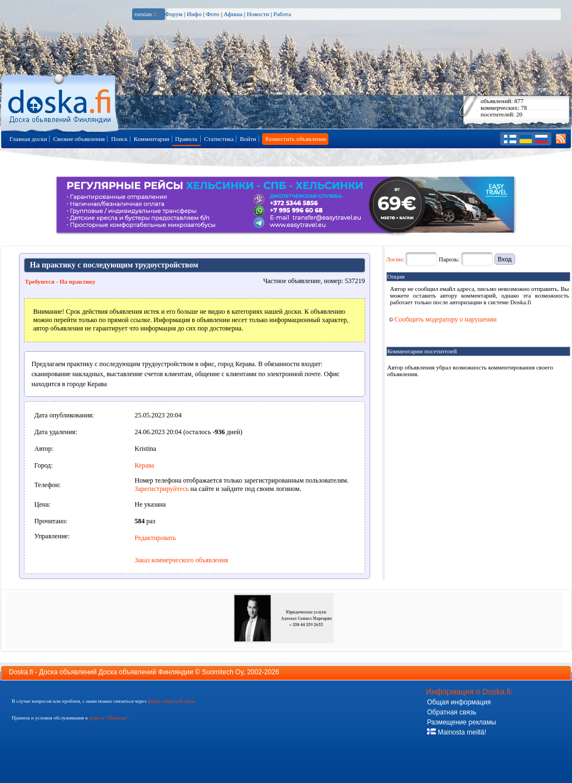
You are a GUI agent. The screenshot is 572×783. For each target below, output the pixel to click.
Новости (258, 14)
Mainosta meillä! (456, 732)
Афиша (233, 14)
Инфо (194, 14)
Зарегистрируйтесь (162, 489)
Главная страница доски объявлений (60, 101)
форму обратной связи (171, 701)
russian (145, 14)
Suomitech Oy (222, 672)
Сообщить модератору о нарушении (443, 319)
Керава (144, 465)
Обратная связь (451, 712)
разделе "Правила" (108, 718)
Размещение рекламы (461, 722)
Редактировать (155, 538)
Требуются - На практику (60, 281)
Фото (212, 14)
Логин (394, 259)
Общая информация (459, 702)
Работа (282, 14)
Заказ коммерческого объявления (182, 560)
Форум (173, 14)
